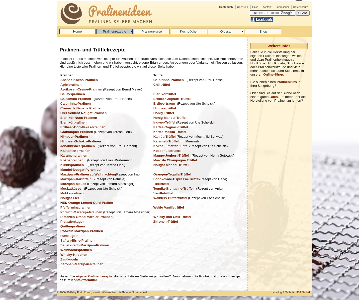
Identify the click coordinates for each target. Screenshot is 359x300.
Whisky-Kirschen (73, 255)
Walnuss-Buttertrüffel (170, 198)
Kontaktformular (84, 280)
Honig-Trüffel (163, 113)
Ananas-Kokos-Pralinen (79, 80)
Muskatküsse (70, 188)
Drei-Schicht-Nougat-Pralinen (83, 113)
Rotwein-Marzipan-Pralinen (81, 231)
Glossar (226, 31)
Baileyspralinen (72, 94)
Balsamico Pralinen (75, 99)
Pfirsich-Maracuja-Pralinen (81, 212)
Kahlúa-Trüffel (164, 136)
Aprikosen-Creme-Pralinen (81, 89)
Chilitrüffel (161, 84)
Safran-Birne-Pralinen (77, 240)
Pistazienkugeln (73, 221)
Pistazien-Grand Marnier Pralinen (86, 217)
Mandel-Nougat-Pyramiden (81, 169)
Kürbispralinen (72, 165)
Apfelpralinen (71, 84)
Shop (263, 31)
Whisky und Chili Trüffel (172, 217)
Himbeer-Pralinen (74, 136)
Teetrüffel (161, 184)
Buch (273, 97)
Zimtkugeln (69, 259)
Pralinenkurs (287, 82)
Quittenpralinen (72, 226)
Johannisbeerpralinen (77, 146)
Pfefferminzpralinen (75, 207)
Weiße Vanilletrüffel (168, 207)
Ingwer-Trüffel (164, 122)
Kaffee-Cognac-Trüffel (170, 127)
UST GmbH (303, 292)
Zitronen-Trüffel (165, 221)
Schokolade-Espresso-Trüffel (176, 179)
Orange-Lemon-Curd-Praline (90, 203)
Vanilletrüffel (163, 193)
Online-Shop (273, 74)
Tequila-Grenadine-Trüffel (173, 188)
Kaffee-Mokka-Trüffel (169, 132)
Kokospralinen (72, 160)
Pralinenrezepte (114, 31)
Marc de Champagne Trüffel (175, 160)
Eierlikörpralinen (73, 122)
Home (77, 31)
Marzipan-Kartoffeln (75, 179)
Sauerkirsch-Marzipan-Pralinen (84, 245)
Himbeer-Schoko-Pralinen (80, 141)
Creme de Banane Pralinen (81, 108)
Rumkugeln (69, 236)
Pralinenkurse (152, 31)
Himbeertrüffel (164, 108)
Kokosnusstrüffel (167, 151)
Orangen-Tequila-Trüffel (172, 174)
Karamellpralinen (73, 155)
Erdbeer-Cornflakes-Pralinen (82, 127)
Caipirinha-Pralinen (168, 80)
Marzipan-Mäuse (73, 184)
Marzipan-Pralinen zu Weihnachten (87, 174)
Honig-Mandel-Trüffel (169, 118)
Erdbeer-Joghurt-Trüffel (172, 99)
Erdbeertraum (164, 103)
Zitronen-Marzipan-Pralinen (81, 264)
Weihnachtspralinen (76, 250)
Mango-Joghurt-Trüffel (171, 155)
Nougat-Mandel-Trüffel (170, 165)
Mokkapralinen (72, 193)
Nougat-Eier (69, 198)
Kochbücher (189, 31)
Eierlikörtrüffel (164, 94)
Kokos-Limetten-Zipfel (170, 146)
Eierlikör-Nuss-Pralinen (78, 118)
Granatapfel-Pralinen (76, 132)
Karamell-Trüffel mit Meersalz (176, 141)
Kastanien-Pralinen (75, 151)
